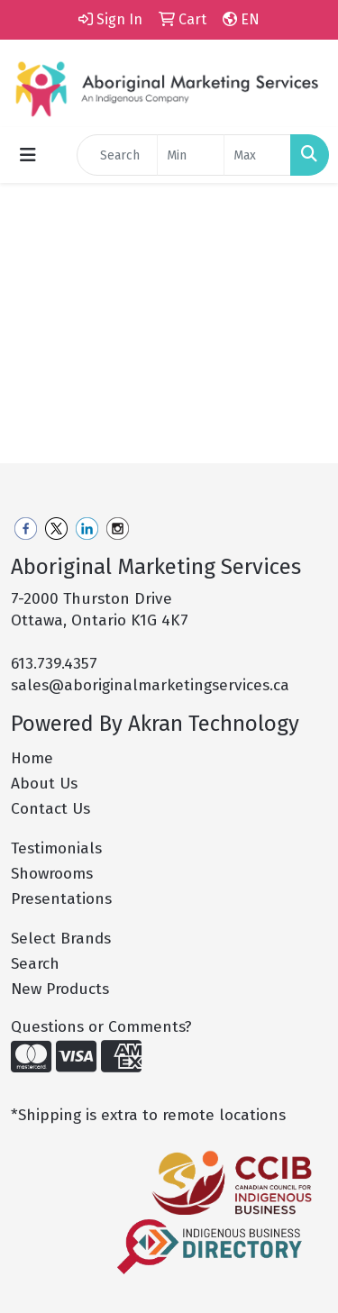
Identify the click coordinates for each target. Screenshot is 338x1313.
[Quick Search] (117, 155)
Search (35, 963)
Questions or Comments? (101, 1026)
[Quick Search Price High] (257, 155)
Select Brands (61, 938)
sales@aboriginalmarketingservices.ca (150, 685)
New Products (60, 989)
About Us (44, 783)
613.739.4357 (54, 663)
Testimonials (56, 848)
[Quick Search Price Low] (190, 155)
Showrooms (52, 873)
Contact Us (50, 808)
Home (32, 758)
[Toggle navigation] (28, 155)
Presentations (61, 898)
